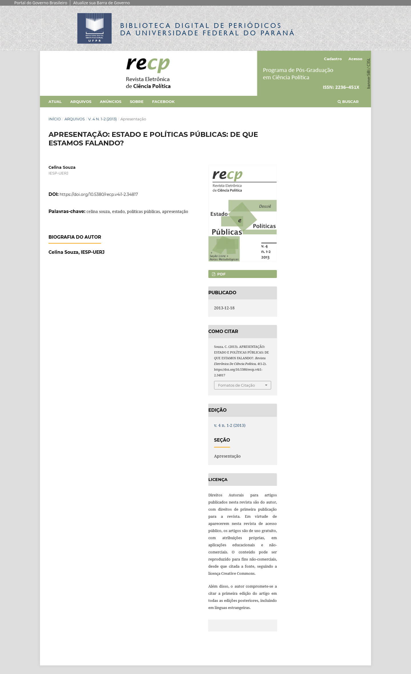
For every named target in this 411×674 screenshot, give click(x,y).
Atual (55, 101)
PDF (220, 274)
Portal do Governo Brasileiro (40, 2)
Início (55, 119)
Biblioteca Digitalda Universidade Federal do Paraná (207, 29)
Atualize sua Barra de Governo (101, 2)
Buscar (348, 101)
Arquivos (80, 101)
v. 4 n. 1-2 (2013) (102, 119)
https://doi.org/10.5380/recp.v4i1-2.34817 (99, 194)
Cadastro (333, 58)
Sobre (137, 101)
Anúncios (110, 101)
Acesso (355, 58)
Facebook (163, 101)
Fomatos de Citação (236, 385)
